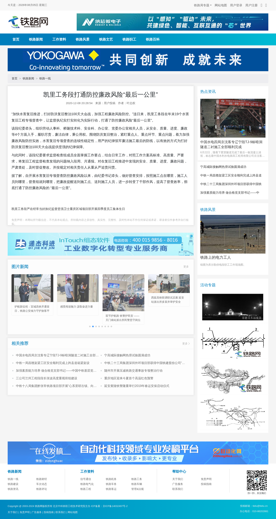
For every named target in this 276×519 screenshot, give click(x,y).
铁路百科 (153, 39)
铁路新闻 (36, 39)
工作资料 (59, 39)
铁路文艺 (106, 39)
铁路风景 (83, 39)
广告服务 (37, 512)
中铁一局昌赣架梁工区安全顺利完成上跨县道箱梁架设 (53, 377)
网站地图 (221, 5)
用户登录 (236, 5)
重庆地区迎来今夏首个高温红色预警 (128, 392)
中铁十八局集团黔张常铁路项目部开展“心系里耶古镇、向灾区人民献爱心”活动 (56, 400)
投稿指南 (49, 512)
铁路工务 (136, 497)
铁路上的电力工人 (215, 276)
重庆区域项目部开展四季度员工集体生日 (97, 209)
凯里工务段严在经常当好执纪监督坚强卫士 (41, 209)
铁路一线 (45, 78)
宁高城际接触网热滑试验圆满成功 (127, 369)
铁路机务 (111, 497)
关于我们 (177, 497)
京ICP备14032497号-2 (115, 506)
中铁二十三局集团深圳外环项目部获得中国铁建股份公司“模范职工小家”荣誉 (144, 377)
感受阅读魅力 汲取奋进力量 (76, 320)
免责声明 (206, 497)
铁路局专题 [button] (201, 5)
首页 (15, 39)
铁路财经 (41, 497)
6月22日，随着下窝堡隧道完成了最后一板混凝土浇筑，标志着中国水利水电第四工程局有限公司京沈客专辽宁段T (232, 154)
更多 (186, 280)
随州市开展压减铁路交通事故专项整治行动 (133, 384)
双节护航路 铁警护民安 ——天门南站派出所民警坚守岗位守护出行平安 (123, 334)
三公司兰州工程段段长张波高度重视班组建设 (46, 392)
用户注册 (251, 5)
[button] (93, 340)
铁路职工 (129, 39)
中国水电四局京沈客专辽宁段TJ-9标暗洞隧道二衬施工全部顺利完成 (57, 370)
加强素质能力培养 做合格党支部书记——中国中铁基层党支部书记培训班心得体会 (56, 385)
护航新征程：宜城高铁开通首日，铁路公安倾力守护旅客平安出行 (32, 324)
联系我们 (61, 512)
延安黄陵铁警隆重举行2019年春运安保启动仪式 (136, 400)
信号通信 (85, 497)
